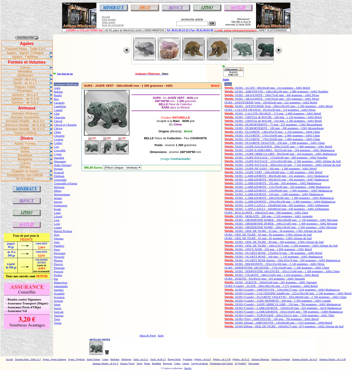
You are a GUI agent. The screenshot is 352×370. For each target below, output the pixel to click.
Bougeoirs (25, 159)
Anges (25, 147)
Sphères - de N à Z (24, 102)
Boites (25, 151)
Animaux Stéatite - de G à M (25, 125)
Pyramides (25, 91)
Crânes (25, 163)
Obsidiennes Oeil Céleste (25, 175)
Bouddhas (25, 155)
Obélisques (25, 75)
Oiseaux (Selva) (25, 133)
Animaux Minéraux (25, 113)
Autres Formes (25, 143)
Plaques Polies (25, 87)
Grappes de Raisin (25, 171)
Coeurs (25, 67)
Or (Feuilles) (25, 179)
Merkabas (25, 71)
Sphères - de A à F (25, 95)
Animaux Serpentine (25, 117)
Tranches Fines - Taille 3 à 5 (25, 49)
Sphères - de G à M (25, 98)
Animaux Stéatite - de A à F (25, 121)
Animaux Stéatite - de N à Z (25, 129)
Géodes (25, 167)
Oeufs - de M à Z (25, 83)
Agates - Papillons (25, 56)
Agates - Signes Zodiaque (25, 53)
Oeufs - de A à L (25, 79)
